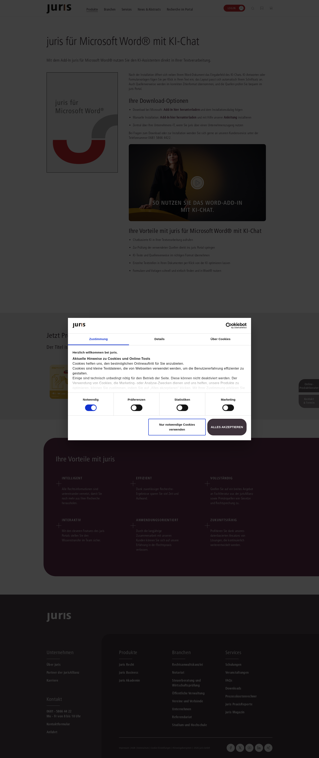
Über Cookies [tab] (221, 339)
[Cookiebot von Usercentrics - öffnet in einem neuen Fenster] (229, 326)
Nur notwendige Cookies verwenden (177, 427)
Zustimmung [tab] (98, 339)
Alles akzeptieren (227, 427)
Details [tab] (159, 339)
